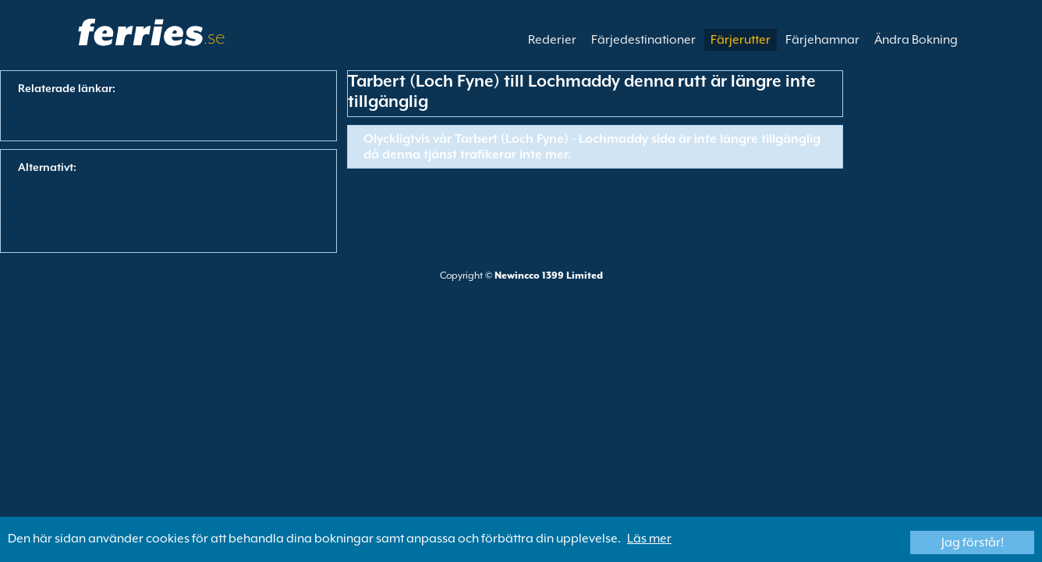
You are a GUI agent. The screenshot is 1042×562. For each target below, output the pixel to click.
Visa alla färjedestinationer (87, 234)
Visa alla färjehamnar (74, 218)
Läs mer (649, 539)
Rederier (552, 40)
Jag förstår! (972, 542)
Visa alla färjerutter (67, 185)
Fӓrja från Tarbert (64, 106)
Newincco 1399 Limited (548, 275)
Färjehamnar (822, 40)
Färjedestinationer (643, 40)
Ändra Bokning (916, 40)
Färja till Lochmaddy (71, 122)
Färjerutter (741, 40)
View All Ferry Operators (80, 201)
